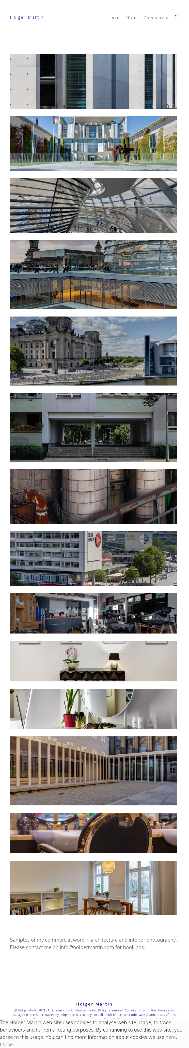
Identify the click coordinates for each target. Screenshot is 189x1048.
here (171, 1037)
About (132, 17)
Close (6, 1044)
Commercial (157, 17)
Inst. (115, 17)
